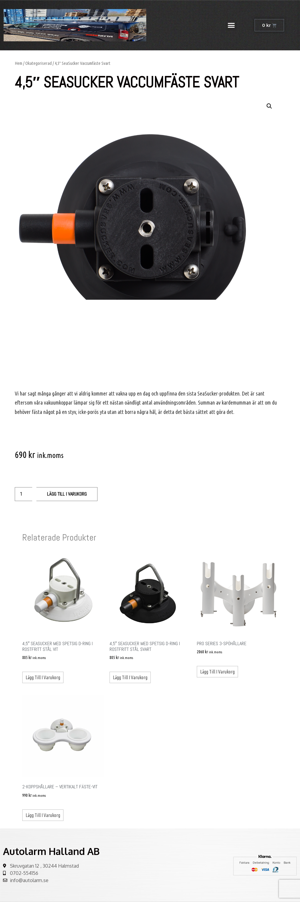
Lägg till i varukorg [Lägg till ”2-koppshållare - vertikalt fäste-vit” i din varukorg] (43, 815)
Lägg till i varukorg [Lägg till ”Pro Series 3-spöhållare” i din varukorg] (217, 671)
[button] (231, 25)
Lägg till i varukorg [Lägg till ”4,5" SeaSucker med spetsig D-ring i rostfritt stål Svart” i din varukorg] (130, 677)
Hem (18, 63)
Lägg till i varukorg (67, 494)
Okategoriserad (38, 63)
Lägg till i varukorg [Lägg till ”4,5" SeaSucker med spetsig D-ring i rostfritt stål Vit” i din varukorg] (43, 677)
